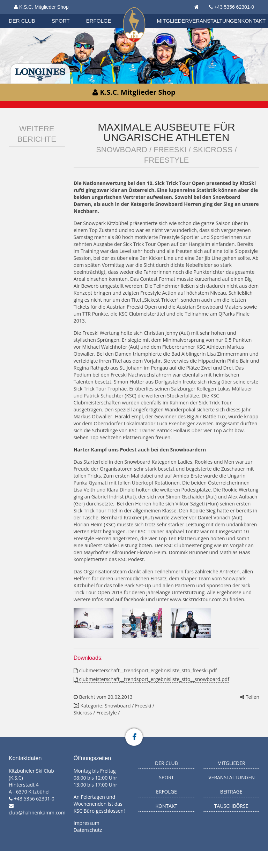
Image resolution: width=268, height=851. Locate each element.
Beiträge (231, 791)
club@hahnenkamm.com (37, 812)
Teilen (249, 697)
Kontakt (253, 21)
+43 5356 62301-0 (234, 7)
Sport (60, 21)
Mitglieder (173, 21)
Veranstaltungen (215, 21)
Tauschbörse (231, 806)
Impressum (86, 823)
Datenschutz (88, 830)
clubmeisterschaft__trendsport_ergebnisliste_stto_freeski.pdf (145, 670)
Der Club (22, 21)
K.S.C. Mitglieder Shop (41, 7)
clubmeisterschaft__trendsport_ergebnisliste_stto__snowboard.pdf (151, 679)
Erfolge (98, 21)
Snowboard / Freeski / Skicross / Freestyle (114, 709)
